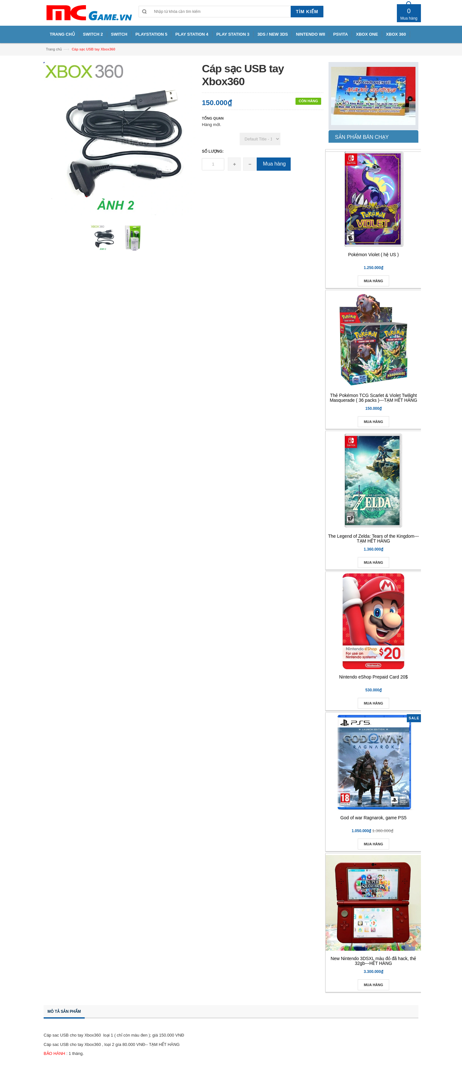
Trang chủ (54, 49)
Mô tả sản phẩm (64, 1011)
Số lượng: (213, 151)
